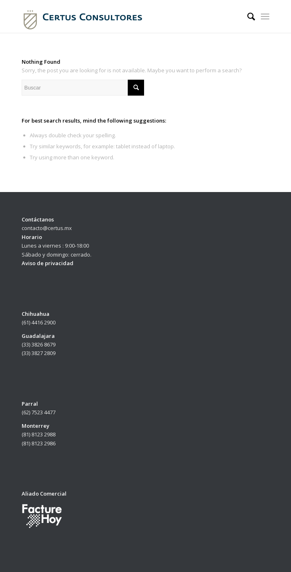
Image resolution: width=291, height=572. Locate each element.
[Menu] (265, 16)
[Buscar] (247, 16)
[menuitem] (247, 16)
